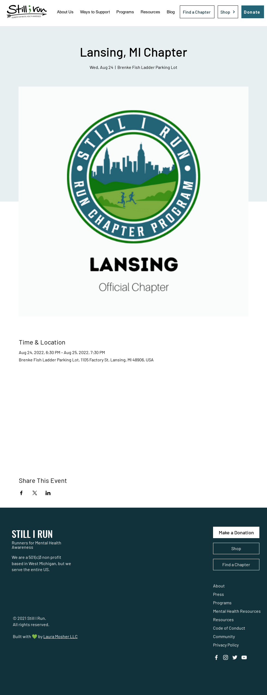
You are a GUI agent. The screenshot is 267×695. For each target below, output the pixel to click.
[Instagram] (225, 657)
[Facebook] (216, 657)
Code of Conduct (229, 627)
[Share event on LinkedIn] (48, 493)
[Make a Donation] (236, 532)
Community (224, 636)
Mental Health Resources (237, 611)
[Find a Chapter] (197, 11)
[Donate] (252, 11)
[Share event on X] (34, 493)
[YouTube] (244, 657)
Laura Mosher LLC (60, 636)
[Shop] (228, 11)
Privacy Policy (226, 644)
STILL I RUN (32, 534)
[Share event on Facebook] (21, 493)
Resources (223, 619)
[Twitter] (235, 657)
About (219, 585)
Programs (222, 602)
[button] (65, 12)
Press (218, 594)
